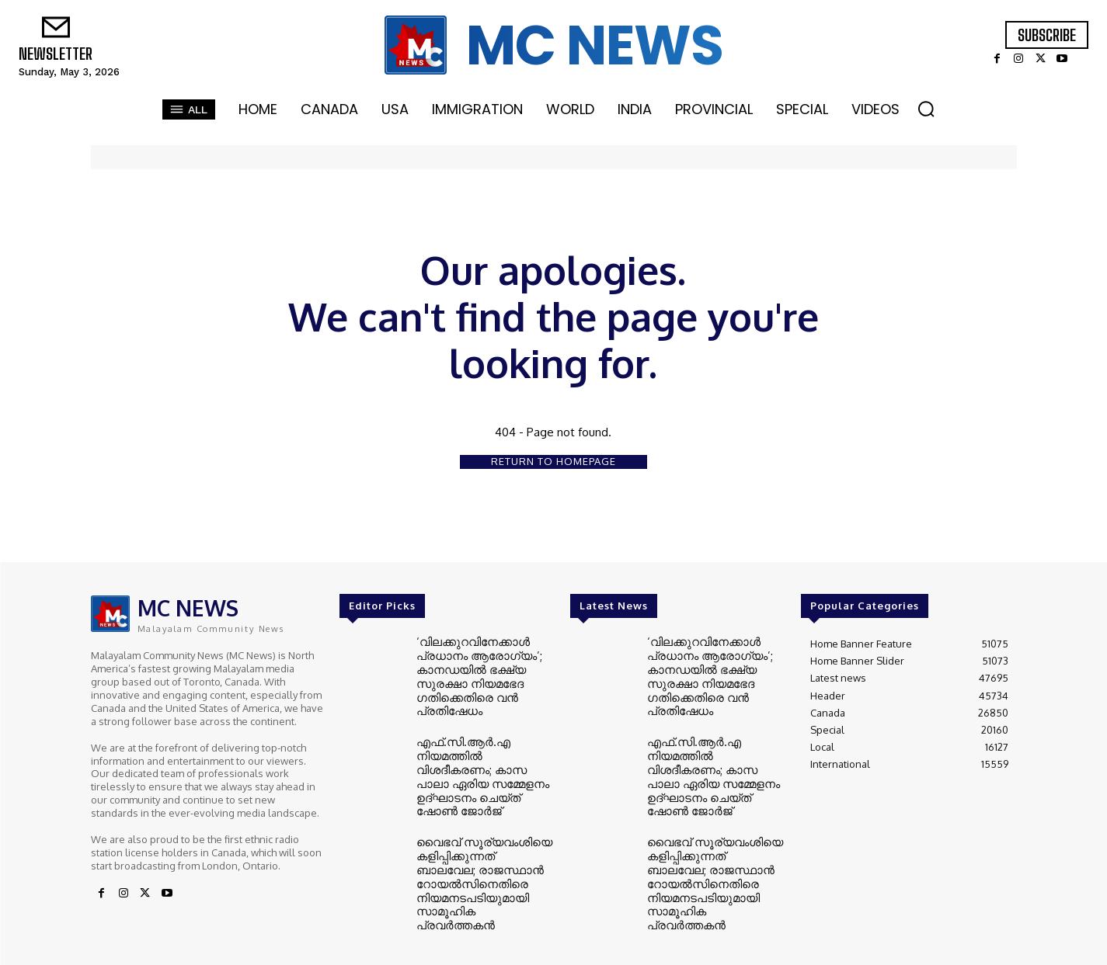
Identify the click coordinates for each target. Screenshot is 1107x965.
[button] (926, 108)
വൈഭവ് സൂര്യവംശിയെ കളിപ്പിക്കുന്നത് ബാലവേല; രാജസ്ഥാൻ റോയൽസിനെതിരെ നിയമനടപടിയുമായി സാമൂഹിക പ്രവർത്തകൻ (477, 839)
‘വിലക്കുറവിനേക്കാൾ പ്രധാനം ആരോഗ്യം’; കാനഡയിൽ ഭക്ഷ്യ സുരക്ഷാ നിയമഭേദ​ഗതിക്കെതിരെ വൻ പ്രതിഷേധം (470, 671)
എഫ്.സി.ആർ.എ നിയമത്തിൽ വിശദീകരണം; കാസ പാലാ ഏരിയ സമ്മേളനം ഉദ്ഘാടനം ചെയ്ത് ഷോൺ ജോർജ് (478, 755)
